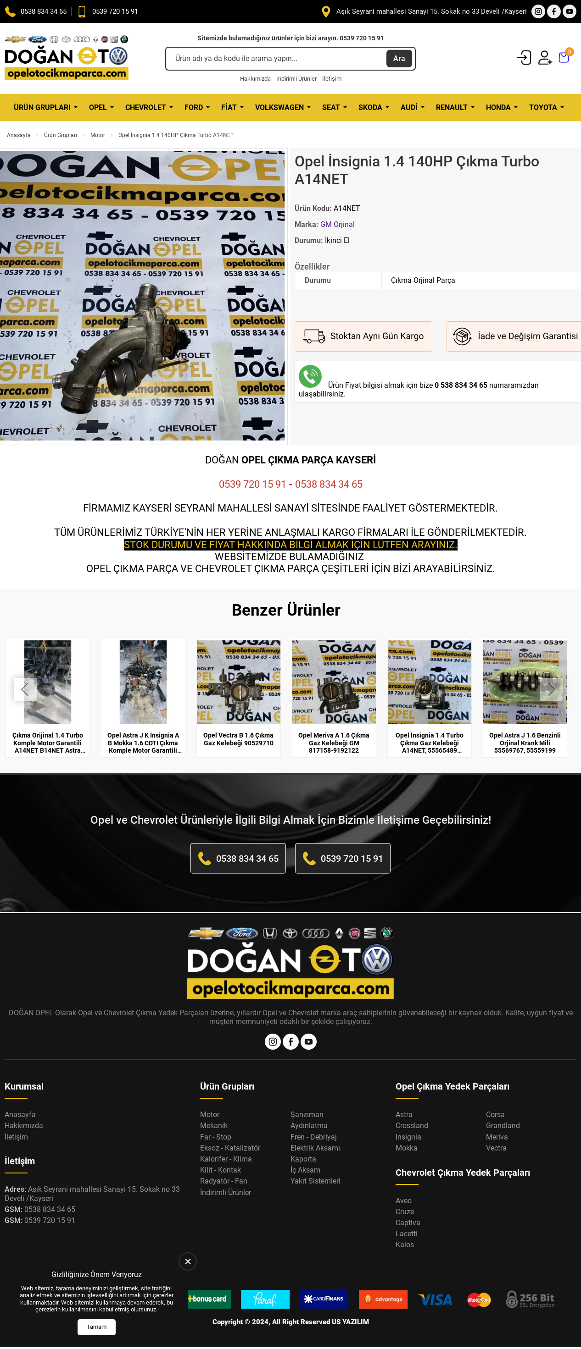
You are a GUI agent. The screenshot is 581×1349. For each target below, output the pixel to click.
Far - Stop (215, 1125)
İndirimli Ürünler (296, 78)
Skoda (370, 107)
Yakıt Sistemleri (315, 1170)
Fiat (229, 107)
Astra (404, 1103)
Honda (498, 107)
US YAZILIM (350, 1311)
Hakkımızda (255, 78)
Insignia (408, 1125)
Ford (193, 107)
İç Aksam (305, 1159)
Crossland (412, 1114)
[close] (188, 1261)
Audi (409, 107)
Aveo (404, 1189)
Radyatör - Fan (223, 1170)
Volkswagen (279, 107)
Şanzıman (307, 1103)
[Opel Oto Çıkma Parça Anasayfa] (66, 58)
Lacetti (407, 1222)
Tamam (96, 1326)
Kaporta (303, 1148)
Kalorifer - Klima (226, 1148)
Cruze (405, 1200)
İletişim (331, 78)
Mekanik (214, 1114)
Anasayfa (19, 135)
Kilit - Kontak (220, 1159)
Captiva (408, 1211)
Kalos (405, 1233)
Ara (399, 58)
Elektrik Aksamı (315, 1136)
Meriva (497, 1125)
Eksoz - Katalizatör (230, 1136)
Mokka (407, 1136)
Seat (331, 107)
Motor (97, 135)
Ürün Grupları (42, 107)
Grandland (503, 1114)
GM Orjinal (337, 224)
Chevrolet (145, 107)
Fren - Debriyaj (313, 1125)
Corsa (495, 1103)
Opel (98, 107)
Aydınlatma (309, 1114)
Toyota (543, 107)
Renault (452, 107)
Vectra (496, 1136)
